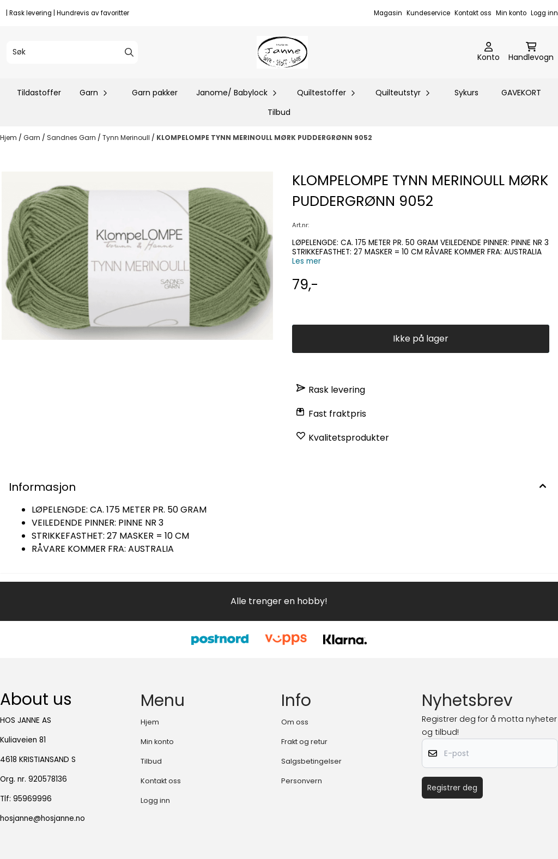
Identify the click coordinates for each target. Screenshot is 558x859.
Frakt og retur (304, 741)
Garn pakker (155, 92)
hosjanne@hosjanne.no (42, 818)
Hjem (9, 137)
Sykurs (466, 92)
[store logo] (282, 52)
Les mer (306, 261)
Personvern (301, 780)
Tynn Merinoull (126, 137)
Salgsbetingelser (311, 761)
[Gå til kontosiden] (488, 52)
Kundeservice (428, 13)
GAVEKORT (521, 92)
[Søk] (72, 52)
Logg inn (544, 13)
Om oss (294, 722)
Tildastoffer (39, 92)
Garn (32, 137)
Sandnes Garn (72, 137)
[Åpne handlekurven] (531, 52)
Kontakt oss (473, 13)
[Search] (129, 52)
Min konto (511, 13)
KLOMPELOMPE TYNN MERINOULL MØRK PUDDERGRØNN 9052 (264, 137)
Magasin (388, 13)
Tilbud (279, 112)
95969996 (32, 799)
